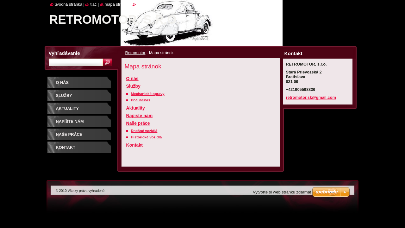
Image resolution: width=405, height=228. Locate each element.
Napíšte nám (139, 115)
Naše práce (138, 123)
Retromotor (135, 52)
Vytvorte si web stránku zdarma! (282, 192)
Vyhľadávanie (64, 53)
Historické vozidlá (146, 137)
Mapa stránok (117, 4)
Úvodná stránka (69, 4)
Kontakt (134, 145)
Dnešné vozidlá (144, 131)
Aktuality (135, 108)
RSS (140, 4)
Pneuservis (140, 100)
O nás (132, 78)
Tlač (93, 4)
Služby (133, 86)
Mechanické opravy (148, 94)
